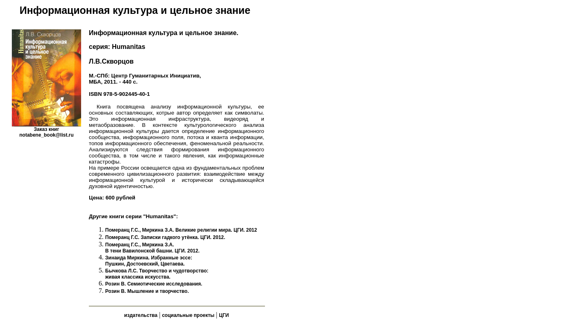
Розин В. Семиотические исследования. (153, 284)
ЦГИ (224, 315)
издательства (141, 315)
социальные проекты (188, 315)
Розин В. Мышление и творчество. (147, 291)
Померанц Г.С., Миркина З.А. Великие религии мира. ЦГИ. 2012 (181, 230)
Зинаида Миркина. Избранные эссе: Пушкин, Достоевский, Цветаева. (148, 261)
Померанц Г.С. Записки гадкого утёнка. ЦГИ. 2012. (165, 237)
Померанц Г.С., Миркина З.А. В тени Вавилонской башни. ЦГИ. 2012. (152, 248)
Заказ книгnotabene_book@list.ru (46, 132)
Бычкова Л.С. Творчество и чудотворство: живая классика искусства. (156, 274)
